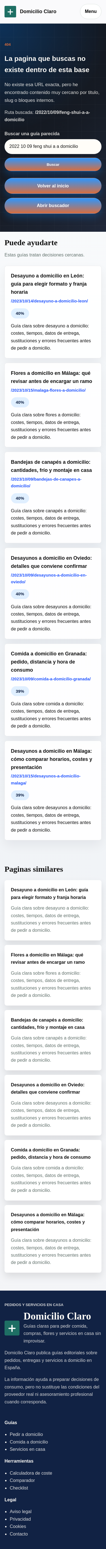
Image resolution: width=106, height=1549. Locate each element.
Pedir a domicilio (26, 1434)
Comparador (22, 1480)
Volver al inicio (53, 185)
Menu (91, 11)
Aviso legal (20, 1511)
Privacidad (20, 1519)
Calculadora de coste (31, 1473)
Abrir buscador (53, 205)
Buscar (53, 164)
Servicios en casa (27, 1449)
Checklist (19, 1488)
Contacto (19, 1534)
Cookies (18, 1526)
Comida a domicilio (29, 1442)
